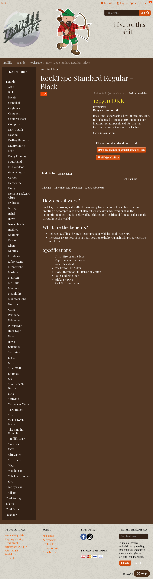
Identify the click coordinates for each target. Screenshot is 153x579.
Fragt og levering (14, 539)
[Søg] (145, 13)
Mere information (104, 133)
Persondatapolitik (14, 535)
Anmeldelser (65, 173)
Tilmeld (125, 562)
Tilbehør (46, 187)
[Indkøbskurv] (141, 3)
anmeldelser (117, 93)
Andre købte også (94, 187)
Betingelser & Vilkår (15, 546)
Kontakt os (10, 554)
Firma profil (11, 542)
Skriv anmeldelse (137, 93)
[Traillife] (22, 28)
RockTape (52, 69)
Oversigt (9, 558)
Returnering (11, 550)
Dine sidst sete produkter (68, 187)
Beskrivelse (48, 173)
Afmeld (137, 562)
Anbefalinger (130, 178)
